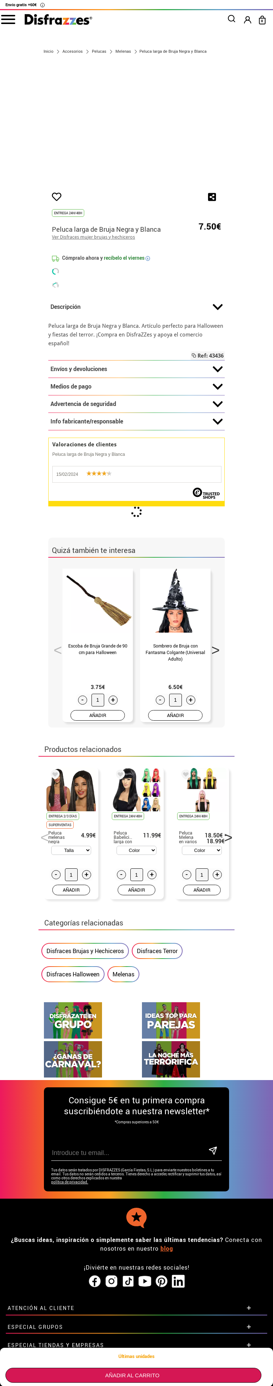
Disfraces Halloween (72, 974)
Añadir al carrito (132, 1375)
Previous (55, 648)
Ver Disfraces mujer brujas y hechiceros (93, 237)
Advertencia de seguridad (136, 404)
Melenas (123, 974)
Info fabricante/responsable (136, 422)
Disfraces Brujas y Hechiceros (85, 951)
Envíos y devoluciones (136, 369)
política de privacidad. (69, 1141)
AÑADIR (97, 715)
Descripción (136, 307)
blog (166, 1207)
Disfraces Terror (157, 951)
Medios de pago (136, 387)
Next (213, 648)
